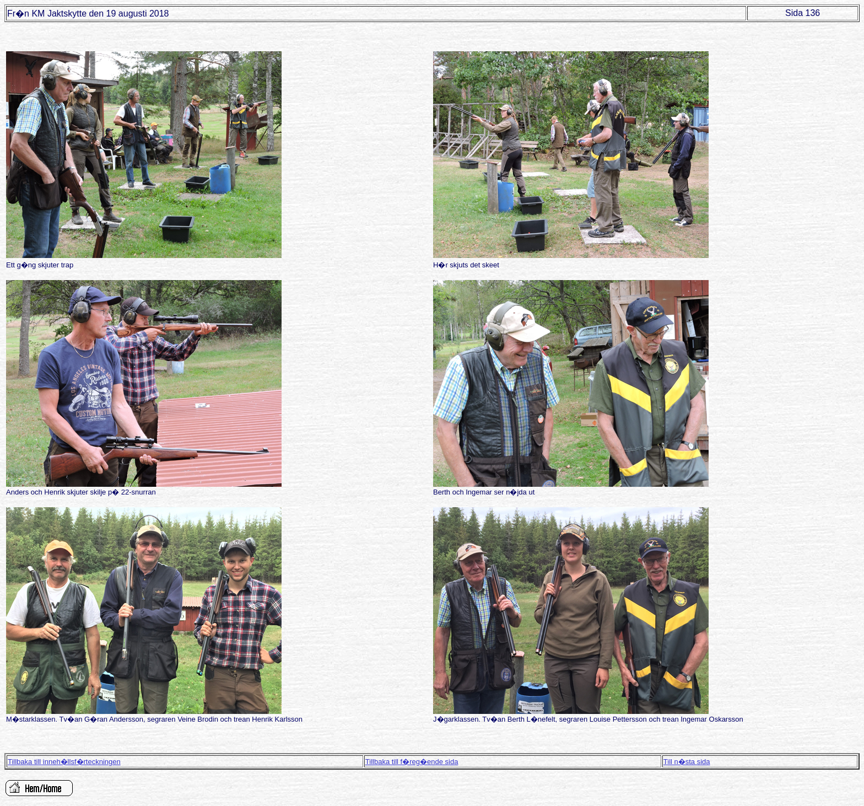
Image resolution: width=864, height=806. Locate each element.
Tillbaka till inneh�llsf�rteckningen (64, 761)
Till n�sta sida (686, 761)
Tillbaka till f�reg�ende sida (411, 761)
